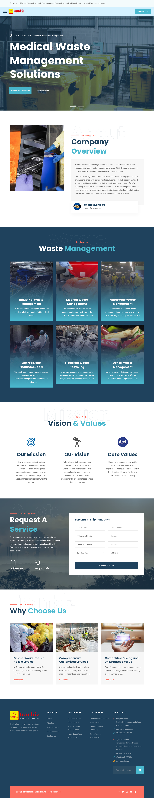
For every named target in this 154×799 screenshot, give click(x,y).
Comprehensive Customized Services (73, 661)
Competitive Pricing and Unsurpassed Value (122, 661)
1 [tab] (73, 107)
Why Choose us (53, 728)
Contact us (51, 737)
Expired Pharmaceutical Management (99, 721)
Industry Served (53, 733)
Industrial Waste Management (74, 721)
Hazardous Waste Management (75, 737)
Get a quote (143, 11)
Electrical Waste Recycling (77, 366)
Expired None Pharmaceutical (31, 366)
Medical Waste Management (74, 729)
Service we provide (16, 92)
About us (50, 724)
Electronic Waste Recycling (96, 729)
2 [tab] (81, 107)
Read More (18, 681)
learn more (42, 92)
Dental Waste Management (122, 366)
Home (49, 720)
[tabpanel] (77, 64)
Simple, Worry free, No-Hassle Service (29, 661)
